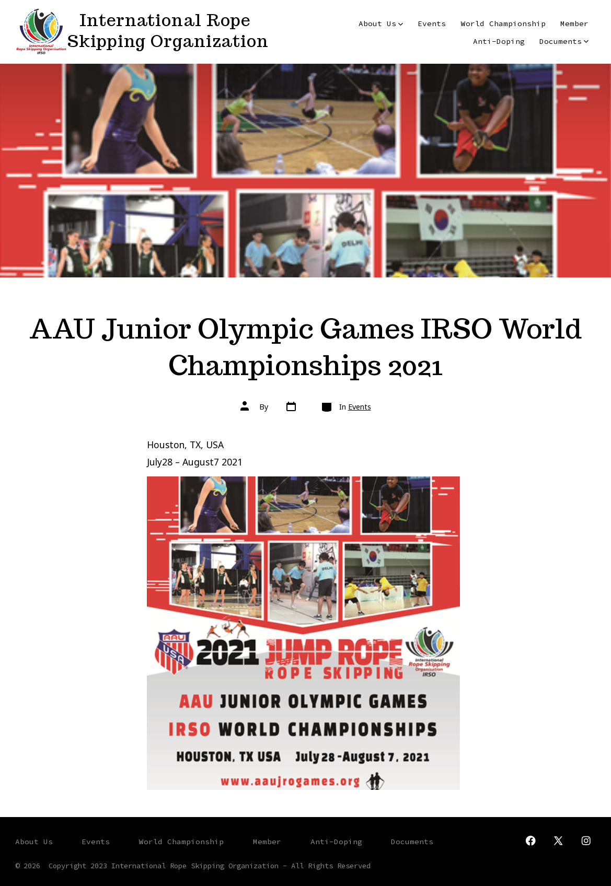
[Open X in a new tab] (558, 840)
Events (432, 23)
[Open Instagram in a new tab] (586, 840)
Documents (564, 41)
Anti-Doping (499, 41)
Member (574, 23)
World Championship (503, 23)
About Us (381, 23)
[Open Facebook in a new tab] (530, 840)
